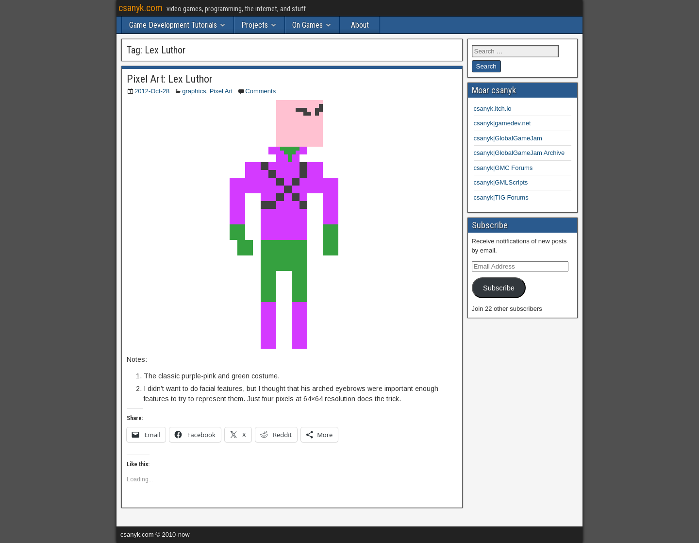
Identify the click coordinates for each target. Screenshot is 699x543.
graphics (194, 91)
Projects (254, 25)
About (360, 25)
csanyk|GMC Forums (503, 167)
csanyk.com (140, 8)
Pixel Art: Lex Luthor (170, 79)
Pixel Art (221, 91)
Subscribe (499, 288)
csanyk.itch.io (493, 108)
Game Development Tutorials (173, 25)
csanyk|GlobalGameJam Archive (519, 152)
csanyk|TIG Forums (501, 197)
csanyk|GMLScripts (501, 182)
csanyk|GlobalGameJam (508, 138)
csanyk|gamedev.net (502, 123)
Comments (260, 91)
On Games (307, 25)
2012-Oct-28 (151, 91)
